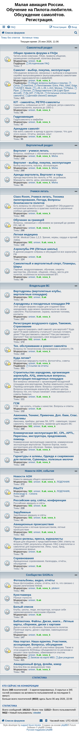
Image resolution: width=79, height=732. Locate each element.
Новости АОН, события (39, 471)
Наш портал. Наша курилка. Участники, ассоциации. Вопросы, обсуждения (40, 643)
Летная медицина (25, 234)
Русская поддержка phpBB (39, 730)
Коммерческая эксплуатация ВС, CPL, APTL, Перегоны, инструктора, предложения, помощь (43, 436)
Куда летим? (22, 357)
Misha (55, 156)
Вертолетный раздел (39, 145)
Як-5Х (38, 93)
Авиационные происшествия (33, 524)
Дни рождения (65, 657)
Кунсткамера (22, 594)
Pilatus (68, 88)
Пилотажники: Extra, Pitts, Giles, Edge (55, 85)
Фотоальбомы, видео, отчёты (34, 580)
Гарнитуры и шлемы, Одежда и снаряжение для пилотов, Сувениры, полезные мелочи (43, 458)
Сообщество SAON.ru (39, 574)
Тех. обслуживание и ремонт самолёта (40, 346)
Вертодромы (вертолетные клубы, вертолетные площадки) (37, 293)
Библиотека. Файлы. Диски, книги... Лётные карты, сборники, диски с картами (43, 623)
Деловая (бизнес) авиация (41, 95)
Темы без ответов (10, 37)
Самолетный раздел (39, 47)
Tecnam (25, 90)
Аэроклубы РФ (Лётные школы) (35, 249)
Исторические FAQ (37, 63)
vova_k (46, 80)
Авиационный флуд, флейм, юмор (37, 664)
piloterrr (55, 588)
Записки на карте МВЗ (41, 657)
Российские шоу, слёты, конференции (39, 500)
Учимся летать (39, 191)
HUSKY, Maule (22, 88)
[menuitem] (11, 27)
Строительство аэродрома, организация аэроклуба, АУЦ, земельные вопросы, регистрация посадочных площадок (41, 375)
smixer (31, 61)
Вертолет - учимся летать (31, 150)
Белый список (23, 606)
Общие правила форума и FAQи (35, 53)
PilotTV (18, 488)
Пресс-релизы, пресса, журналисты (38, 538)
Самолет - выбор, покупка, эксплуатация (41, 70)
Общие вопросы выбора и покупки (48, 83)
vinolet (37, 712)
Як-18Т (28, 93)
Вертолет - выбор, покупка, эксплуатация (42, 162)
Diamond (27, 85)
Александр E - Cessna (25, 493)
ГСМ (16, 403)
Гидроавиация (23, 116)
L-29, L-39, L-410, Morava (47, 88)
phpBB (64, 725)
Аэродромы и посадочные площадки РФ (41, 303)
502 (30, 242)
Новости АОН (22, 476)
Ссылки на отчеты (37, 366)
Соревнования (23, 558)
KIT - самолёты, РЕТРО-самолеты (36, 102)
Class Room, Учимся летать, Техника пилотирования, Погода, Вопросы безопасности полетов (38, 200)
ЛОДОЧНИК (63, 481)
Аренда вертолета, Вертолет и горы (38, 174)
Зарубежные (22, 512)
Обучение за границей (28, 220)
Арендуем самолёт (26, 128)
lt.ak (38, 61)
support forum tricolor (31, 725)
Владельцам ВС (39, 285)
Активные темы (30, 37)
